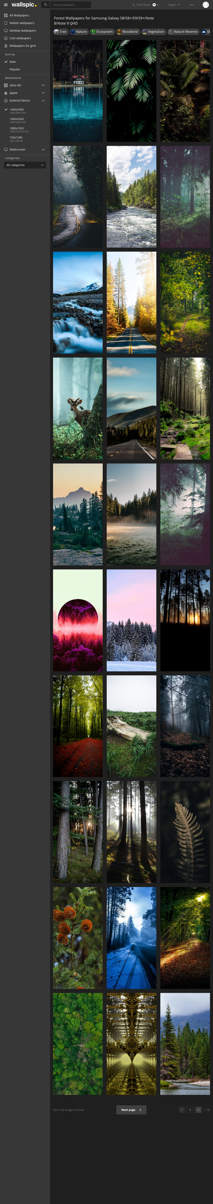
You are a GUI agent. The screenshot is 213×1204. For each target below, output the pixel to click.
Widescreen (14, 149)
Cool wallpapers (17, 38)
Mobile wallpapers (19, 23)
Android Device (17, 101)
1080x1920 (17, 128)
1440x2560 (17, 118)
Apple (10, 93)
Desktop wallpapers (20, 30)
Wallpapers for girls (20, 46)
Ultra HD (12, 85)
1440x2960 (30, 109)
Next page (131, 1110)
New (13, 62)
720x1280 (16, 137)
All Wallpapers (16, 15)
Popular (15, 69)
